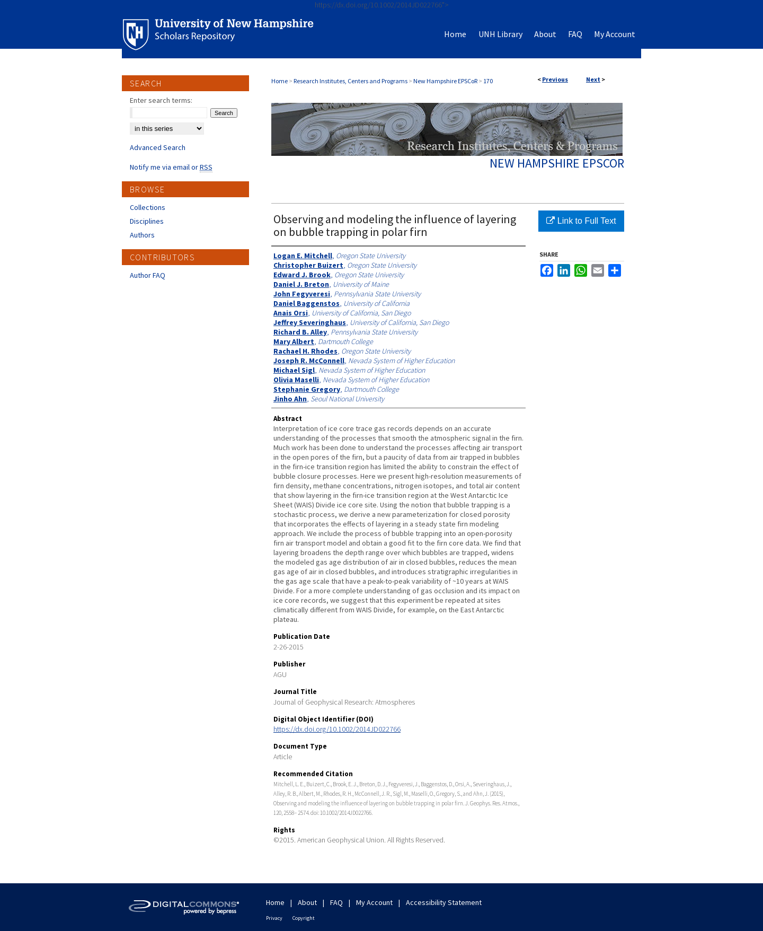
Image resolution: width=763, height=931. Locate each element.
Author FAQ (147, 275)
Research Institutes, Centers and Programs (350, 81)
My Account (374, 902)
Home (279, 81)
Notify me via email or (171, 167)
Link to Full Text (581, 220)
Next (593, 79)
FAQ (336, 902)
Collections (147, 207)
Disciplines (147, 221)
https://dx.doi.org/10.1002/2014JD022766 (337, 729)
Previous (555, 79)
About (307, 902)
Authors (142, 235)
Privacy (274, 918)
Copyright (303, 918)
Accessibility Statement (444, 902)
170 (488, 81)
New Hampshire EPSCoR (445, 81)
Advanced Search (157, 147)
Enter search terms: (161, 100)
